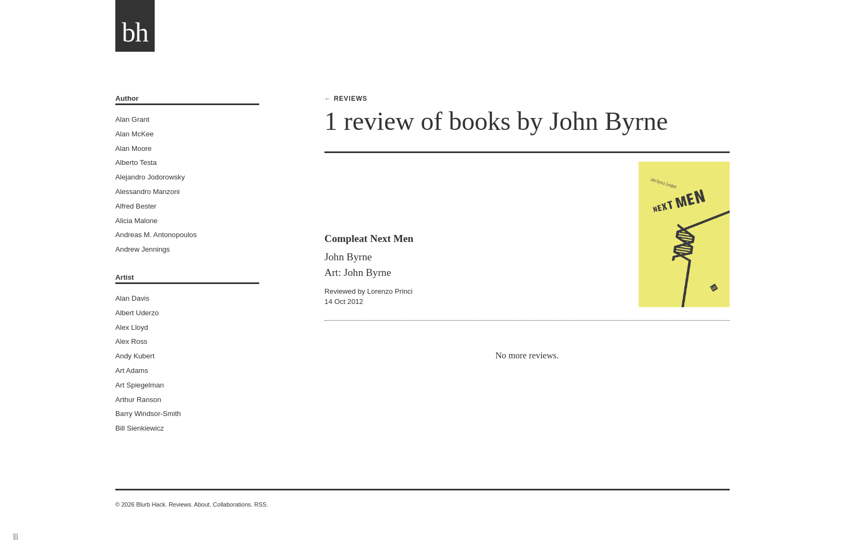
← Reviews (346, 98)
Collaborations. (233, 504)
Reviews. (181, 504)
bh (135, 32)
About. (202, 504)
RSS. (261, 504)
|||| (15, 536)
